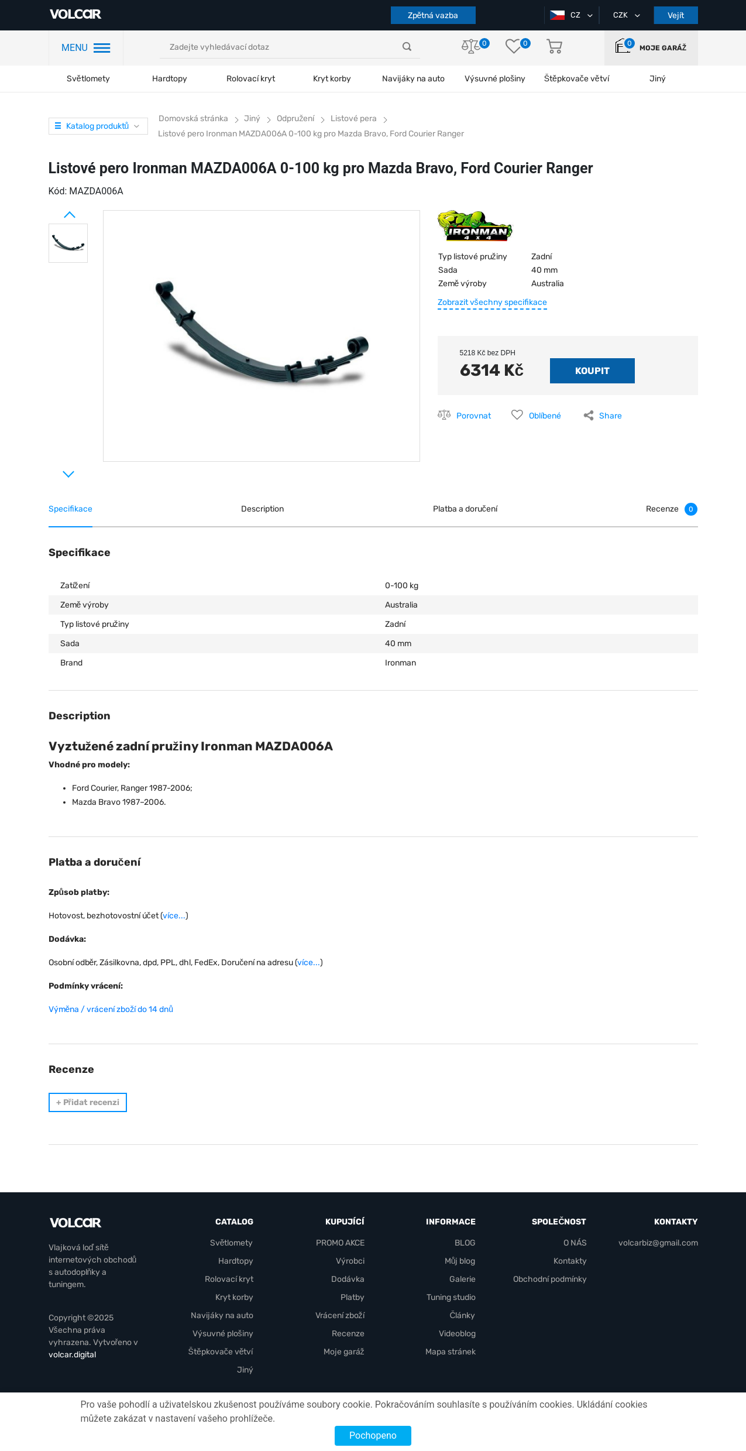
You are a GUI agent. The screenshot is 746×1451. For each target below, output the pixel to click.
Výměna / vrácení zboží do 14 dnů (111, 1009)
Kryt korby (332, 79)
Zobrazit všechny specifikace (492, 302)
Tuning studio (451, 1297)
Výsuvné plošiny (495, 79)
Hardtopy (169, 79)
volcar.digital (72, 1355)
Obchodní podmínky (550, 1279)
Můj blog (460, 1261)
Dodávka (348, 1279)
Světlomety (88, 79)
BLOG (465, 1243)
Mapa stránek (450, 1352)
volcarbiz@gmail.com (658, 1243)
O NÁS (575, 1243)
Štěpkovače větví (220, 1352)
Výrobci (350, 1261)
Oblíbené (545, 416)
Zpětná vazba (433, 15)
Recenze (348, 1334)
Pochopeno (373, 1435)
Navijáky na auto (413, 79)
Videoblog (457, 1334)
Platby (353, 1297)
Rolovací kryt (250, 79)
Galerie (462, 1279)
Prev (54, 210)
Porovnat (473, 416)
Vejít (676, 15)
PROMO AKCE (340, 1243)
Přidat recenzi (87, 1102)
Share (610, 416)
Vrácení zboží (340, 1315)
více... (174, 916)
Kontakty (570, 1261)
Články (462, 1315)
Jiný (245, 1370)
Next (54, 469)
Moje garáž (663, 48)
